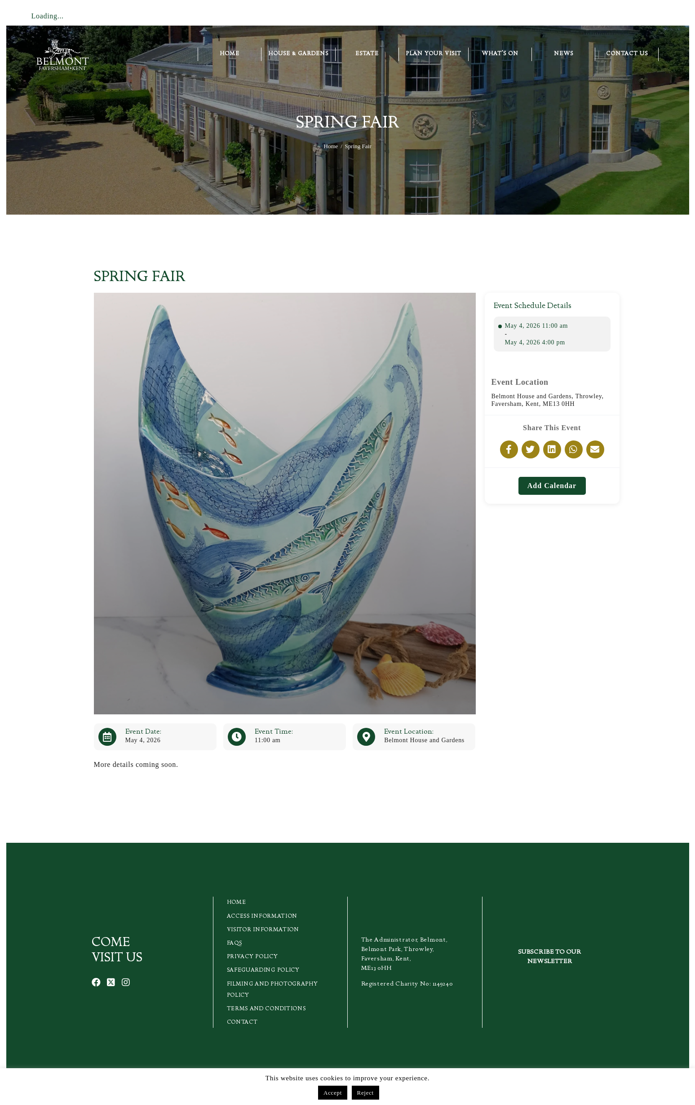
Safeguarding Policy (263, 970)
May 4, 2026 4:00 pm (535, 342)
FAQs (234, 944)
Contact (242, 1023)
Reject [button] (365, 1092)
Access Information (262, 917)
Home (331, 146)
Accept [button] (332, 1092)
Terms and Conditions (266, 1009)
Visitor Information (263, 930)
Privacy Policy (252, 957)
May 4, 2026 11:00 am (536, 325)
